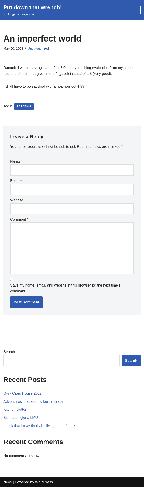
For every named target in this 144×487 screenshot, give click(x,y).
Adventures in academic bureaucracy (33, 401)
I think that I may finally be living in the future (39, 426)
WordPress (44, 482)
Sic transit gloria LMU (20, 418)
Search (9, 352)
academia (24, 106)
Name (16, 161)
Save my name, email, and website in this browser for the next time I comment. (65, 288)
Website (16, 200)
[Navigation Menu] (135, 10)
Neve (7, 482)
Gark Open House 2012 (22, 393)
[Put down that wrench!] (32, 10)
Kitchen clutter (14, 409)
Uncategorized (38, 48)
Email (16, 181)
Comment (19, 219)
